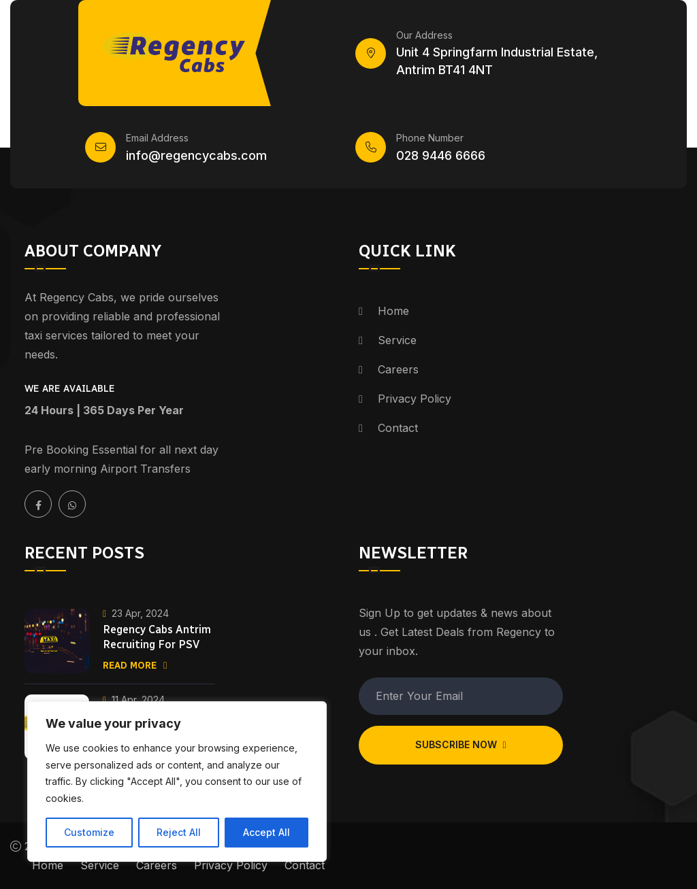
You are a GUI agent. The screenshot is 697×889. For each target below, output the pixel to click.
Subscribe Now (460, 744)
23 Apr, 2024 (136, 613)
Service (397, 340)
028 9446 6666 (440, 155)
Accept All (266, 832)
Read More (135, 665)
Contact (398, 428)
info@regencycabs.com (196, 155)
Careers (398, 369)
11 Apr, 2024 (134, 699)
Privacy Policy (414, 398)
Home (393, 311)
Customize (89, 832)
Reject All (179, 832)
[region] (177, 781)
